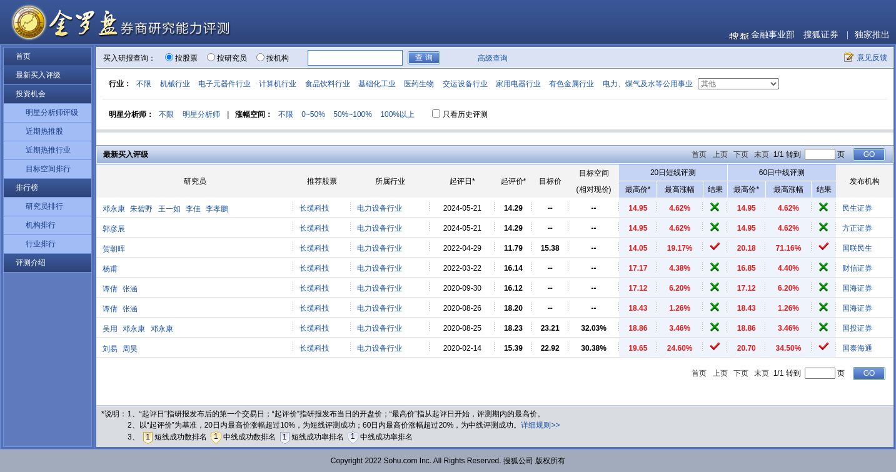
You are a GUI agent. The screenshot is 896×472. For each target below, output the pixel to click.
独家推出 (872, 34)
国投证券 (857, 328)
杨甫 (110, 268)
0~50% (313, 114)
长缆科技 (315, 208)
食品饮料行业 (327, 83)
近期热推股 (44, 131)
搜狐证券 (820, 34)
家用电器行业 (518, 83)
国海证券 (857, 288)
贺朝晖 (114, 248)
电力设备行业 (379, 208)
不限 (143, 83)
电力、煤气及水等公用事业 (648, 83)
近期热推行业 (48, 150)
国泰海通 (857, 348)
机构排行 (41, 225)
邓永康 (114, 208)
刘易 (110, 348)
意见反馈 (872, 57)
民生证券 (857, 208)
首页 (23, 56)
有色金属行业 (571, 83)
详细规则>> (540, 425)
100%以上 (397, 114)
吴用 (110, 328)
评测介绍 (31, 262)
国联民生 (857, 248)
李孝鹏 (217, 208)
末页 (761, 154)
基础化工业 (377, 83)
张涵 (130, 288)
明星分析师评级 (52, 112)
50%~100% (352, 114)
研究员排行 (44, 206)
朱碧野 (141, 208)
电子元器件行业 (224, 83)
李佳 (193, 208)
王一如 (169, 208)
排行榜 (27, 187)
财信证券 (857, 268)
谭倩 (110, 288)
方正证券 (857, 228)
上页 (720, 154)
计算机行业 (277, 83)
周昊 (130, 348)
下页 (740, 154)
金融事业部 (773, 34)
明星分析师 (201, 114)
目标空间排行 (48, 168)
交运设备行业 (465, 83)
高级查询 (493, 58)
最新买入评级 (38, 75)
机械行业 (175, 83)
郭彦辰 (114, 228)
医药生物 (419, 83)
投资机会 (31, 93)
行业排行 (41, 243)
